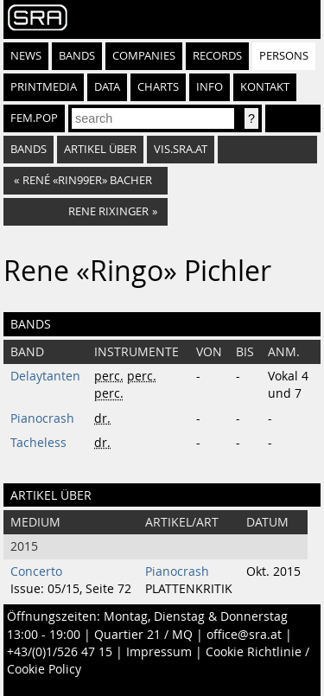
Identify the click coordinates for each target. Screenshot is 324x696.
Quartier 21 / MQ (143, 634)
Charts (158, 87)
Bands (77, 55)
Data (107, 87)
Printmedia (43, 87)
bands (28, 149)
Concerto (36, 571)
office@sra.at (244, 634)
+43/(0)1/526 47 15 (59, 652)
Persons (283, 55)
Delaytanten (45, 376)
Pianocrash (42, 418)
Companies (143, 55)
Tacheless (38, 442)
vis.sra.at (180, 149)
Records (217, 55)
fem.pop (34, 118)
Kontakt (264, 87)
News (25, 55)
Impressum (159, 652)
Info (209, 87)
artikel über (100, 149)
